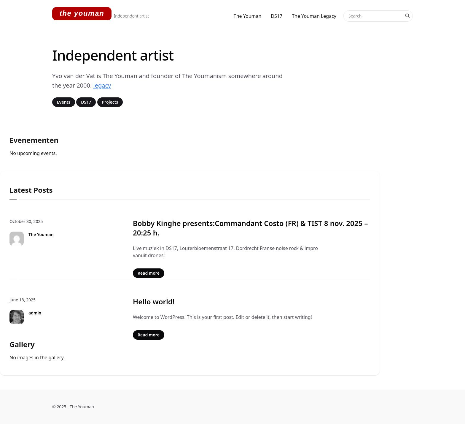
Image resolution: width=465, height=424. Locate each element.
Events (63, 102)
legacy (102, 85)
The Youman (248, 16)
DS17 (276, 16)
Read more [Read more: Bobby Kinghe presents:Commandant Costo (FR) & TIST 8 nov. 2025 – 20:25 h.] (149, 273)
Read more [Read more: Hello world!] (149, 335)
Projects (110, 102)
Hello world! (153, 301)
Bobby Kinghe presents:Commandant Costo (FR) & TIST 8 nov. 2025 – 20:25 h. (250, 228)
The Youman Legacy (314, 16)
